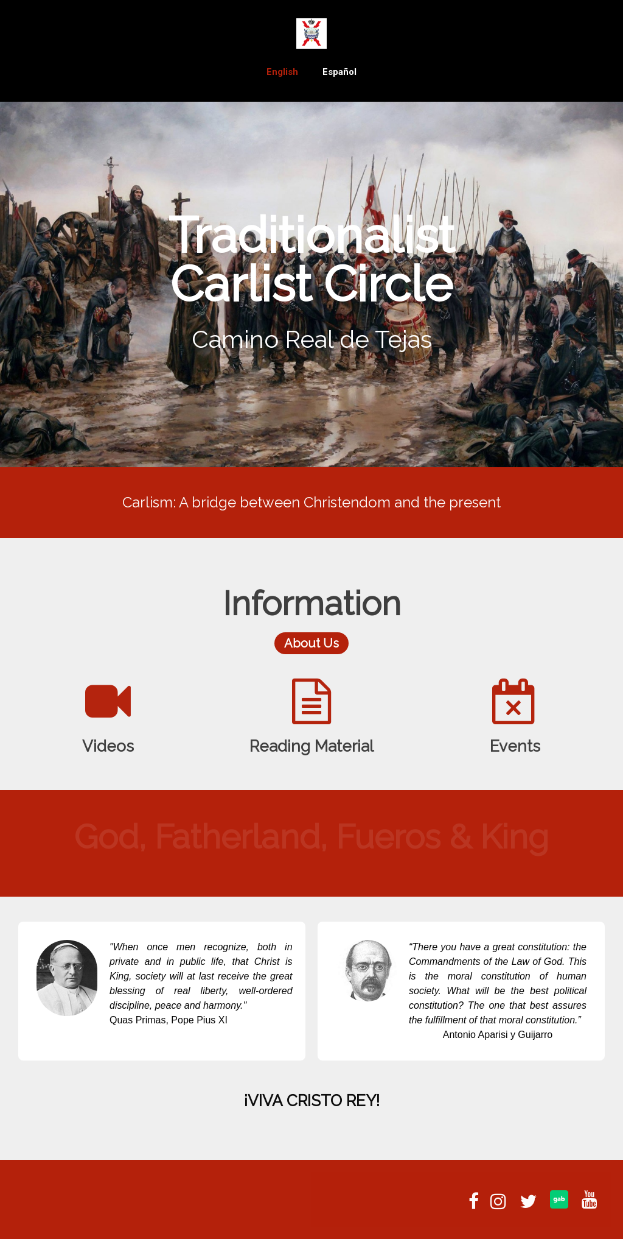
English (282, 71)
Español (339, 71)
